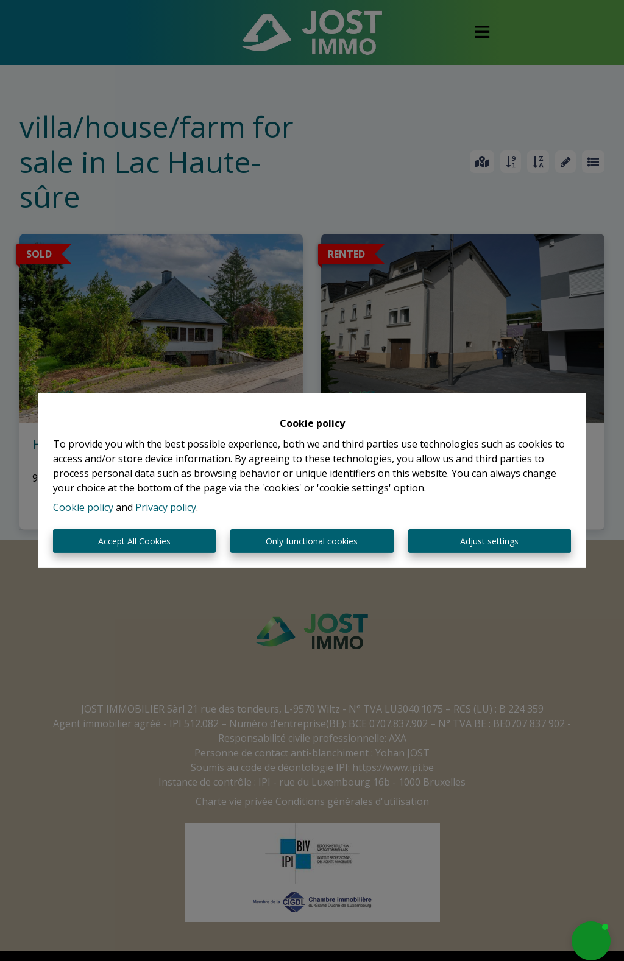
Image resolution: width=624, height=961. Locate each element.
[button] (591, 940)
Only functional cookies (312, 541)
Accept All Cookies (134, 541)
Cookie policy (83, 507)
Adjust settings (489, 541)
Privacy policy (165, 507)
